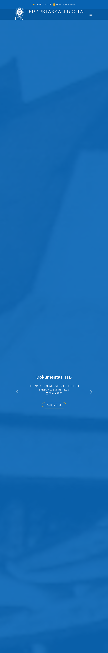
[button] (17, 392)
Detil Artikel (54, 406)
